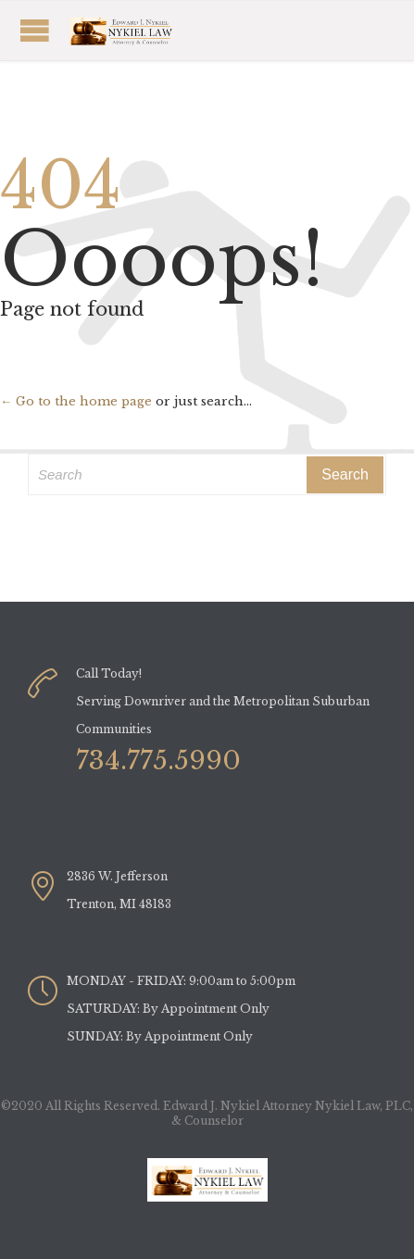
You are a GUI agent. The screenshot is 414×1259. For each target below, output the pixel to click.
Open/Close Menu (143, 30)
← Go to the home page (76, 401)
